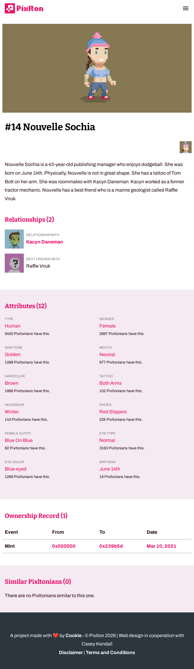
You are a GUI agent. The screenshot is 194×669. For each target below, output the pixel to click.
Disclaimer (71, 652)
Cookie (73, 635)
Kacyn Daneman (44, 241)
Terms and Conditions (110, 652)
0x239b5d (111, 546)
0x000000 (64, 546)
